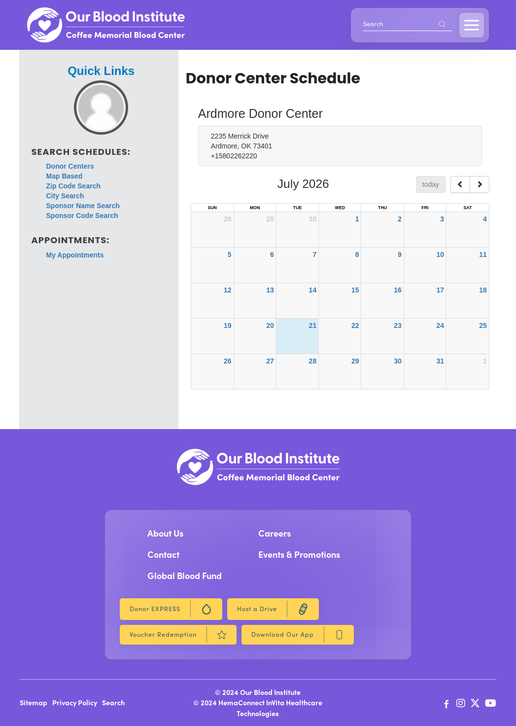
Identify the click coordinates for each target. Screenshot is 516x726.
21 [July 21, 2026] (313, 325)
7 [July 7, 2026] (314, 254)
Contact (163, 554)
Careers (274, 533)
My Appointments (75, 255)
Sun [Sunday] (211, 207)
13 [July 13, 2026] (270, 290)
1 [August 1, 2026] (485, 361)
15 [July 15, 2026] (355, 290)
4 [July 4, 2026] (485, 219)
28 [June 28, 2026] (228, 219)
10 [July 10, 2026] (440, 254)
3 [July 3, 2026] (442, 219)
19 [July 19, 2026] (228, 325)
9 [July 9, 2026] (400, 254)
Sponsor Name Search (83, 206)
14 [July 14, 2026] (313, 290)
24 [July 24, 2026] (440, 325)
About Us (165, 533)
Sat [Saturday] (467, 207)
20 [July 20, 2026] (270, 325)
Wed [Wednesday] (340, 207)
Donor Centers (70, 166)
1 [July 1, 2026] (357, 219)
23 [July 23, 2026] (398, 325)
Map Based (64, 176)
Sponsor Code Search (82, 215)
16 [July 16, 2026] (398, 290)
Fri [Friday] (424, 207)
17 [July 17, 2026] (440, 290)
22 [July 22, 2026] (355, 325)
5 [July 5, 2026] (230, 254)
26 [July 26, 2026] (228, 361)
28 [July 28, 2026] (313, 361)
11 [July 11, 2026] (483, 254)
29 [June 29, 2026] (270, 219)
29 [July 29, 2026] (355, 361)
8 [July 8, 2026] (357, 254)
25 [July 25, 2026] (483, 325)
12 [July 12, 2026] (228, 290)
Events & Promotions (299, 554)
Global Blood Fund (184, 575)
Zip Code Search (73, 186)
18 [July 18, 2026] (483, 290)
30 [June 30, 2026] (313, 219)
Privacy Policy (74, 702)
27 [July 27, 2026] (270, 361)
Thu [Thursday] (382, 207)
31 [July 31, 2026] (440, 361)
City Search (65, 196)
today (430, 184)
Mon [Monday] (255, 207)
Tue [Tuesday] (297, 207)
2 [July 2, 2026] (400, 219)
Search (113, 702)
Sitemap (33, 702)
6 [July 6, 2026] (272, 254)
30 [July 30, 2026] (398, 361)
